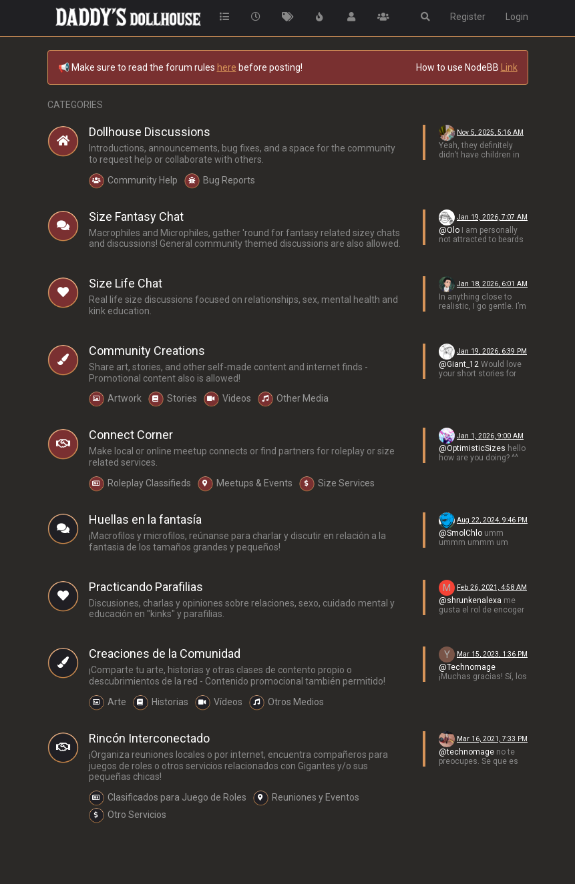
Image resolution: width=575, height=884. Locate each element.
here (226, 67)
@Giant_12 (459, 364)
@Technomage (467, 667)
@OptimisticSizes (472, 448)
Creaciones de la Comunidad (164, 653)
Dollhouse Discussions (149, 132)
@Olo (449, 230)
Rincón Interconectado (149, 738)
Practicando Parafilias (146, 587)
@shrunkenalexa (470, 600)
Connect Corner (131, 435)
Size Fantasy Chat (136, 216)
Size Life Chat (125, 283)
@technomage (466, 752)
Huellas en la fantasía (145, 519)
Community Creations (147, 351)
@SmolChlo (460, 533)
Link (509, 67)
